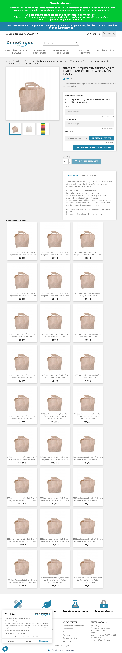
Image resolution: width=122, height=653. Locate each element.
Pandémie (102, 50)
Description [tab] (73, 175)
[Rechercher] (61, 43)
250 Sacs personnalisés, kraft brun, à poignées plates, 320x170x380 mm (55, 540)
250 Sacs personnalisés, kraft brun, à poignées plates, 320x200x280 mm (88, 499)
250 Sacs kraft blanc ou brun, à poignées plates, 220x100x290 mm (22, 253)
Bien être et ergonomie (85, 51)
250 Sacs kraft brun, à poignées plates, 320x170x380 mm (22, 417)
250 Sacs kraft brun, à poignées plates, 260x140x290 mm (22, 335)
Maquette (69, 131)
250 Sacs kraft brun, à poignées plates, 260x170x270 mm (55, 335)
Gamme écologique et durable (16, 51)
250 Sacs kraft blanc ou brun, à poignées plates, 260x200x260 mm (88, 253)
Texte (67, 107)
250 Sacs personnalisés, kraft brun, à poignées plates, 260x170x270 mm (22, 499)
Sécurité (113, 50)
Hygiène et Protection (39, 51)
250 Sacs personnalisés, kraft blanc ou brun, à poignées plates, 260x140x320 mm (88, 580)
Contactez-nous (16, 33)
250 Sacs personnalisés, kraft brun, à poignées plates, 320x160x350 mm (22, 540)
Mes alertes (67, 641)
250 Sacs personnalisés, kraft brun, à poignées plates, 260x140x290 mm (88, 458)
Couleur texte (70, 119)
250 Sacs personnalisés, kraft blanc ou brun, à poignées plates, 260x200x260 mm (55, 580)
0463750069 (32, 33)
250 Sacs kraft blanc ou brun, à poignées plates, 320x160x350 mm (55, 294)
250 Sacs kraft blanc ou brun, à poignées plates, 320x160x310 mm (22, 294)
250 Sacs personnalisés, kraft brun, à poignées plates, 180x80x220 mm (22, 458)
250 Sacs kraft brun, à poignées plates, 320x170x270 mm (88, 335)
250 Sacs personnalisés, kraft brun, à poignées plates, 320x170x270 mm (55, 499)
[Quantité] (66, 161)
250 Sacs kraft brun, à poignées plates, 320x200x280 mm (22, 376)
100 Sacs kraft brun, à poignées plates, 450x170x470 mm (88, 376)
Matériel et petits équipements (62, 51)
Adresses (66, 635)
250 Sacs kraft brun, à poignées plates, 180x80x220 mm (88, 294)
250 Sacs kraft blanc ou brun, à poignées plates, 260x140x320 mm (55, 253)
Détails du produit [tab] (90, 175)
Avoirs (65, 632)
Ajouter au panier (86, 161)
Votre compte (70, 622)
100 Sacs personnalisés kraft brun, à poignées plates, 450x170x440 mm (22, 581)
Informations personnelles (73, 625)
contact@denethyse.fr (101, 640)
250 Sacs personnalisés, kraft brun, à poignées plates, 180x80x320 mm (55, 458)
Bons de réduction (70, 638)
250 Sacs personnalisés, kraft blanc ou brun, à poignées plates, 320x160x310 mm (55, 416)
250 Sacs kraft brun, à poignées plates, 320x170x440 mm (55, 376)
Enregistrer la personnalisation (93, 147)
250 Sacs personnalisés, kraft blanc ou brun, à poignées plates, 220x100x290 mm (88, 416)
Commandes (68, 629)
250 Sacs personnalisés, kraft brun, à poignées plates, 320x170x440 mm (88, 540)
